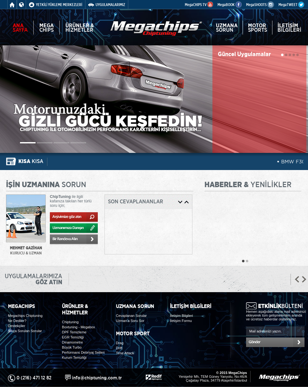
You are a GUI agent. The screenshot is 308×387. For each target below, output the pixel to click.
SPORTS (257, 27)
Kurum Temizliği (74, 357)
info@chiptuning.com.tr (97, 378)
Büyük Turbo (72, 347)
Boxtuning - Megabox (78, 327)
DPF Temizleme (74, 332)
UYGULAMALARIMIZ (106, 4)
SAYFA (20, 27)
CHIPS (46, 27)
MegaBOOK (230, 4)
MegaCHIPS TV (199, 4)
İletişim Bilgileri (181, 316)
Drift (119, 348)
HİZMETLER (79, 27)
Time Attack (125, 353)
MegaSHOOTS (260, 4)
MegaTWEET (291, 4)
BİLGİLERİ (289, 27)
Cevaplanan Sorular (131, 316)
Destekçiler (16, 326)
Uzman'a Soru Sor (130, 321)
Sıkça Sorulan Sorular (25, 331)
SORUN (227, 27)
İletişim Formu (181, 321)
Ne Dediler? (17, 321)
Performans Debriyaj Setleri (83, 352)
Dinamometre (72, 342)
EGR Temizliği (73, 337)
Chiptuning (70, 322)
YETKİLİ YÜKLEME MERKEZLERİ (55, 4)
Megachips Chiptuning (25, 316)
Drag (120, 343)
